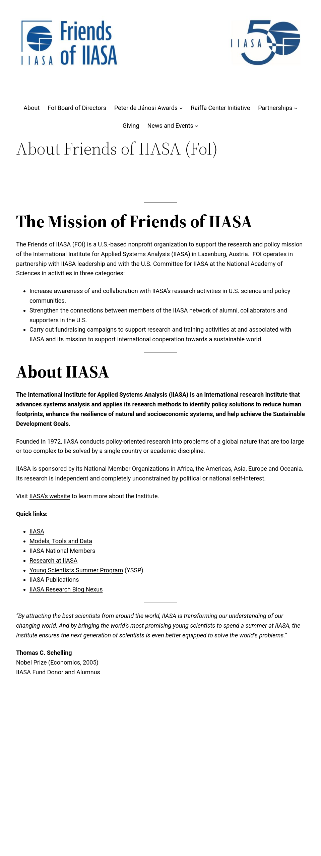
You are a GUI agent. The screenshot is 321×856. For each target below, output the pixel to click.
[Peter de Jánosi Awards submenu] (181, 108)
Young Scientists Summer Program (76, 570)
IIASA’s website (49, 496)
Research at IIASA (53, 560)
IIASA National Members (62, 550)
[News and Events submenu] (196, 126)
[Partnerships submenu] (296, 108)
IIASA (36, 531)
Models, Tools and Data (60, 541)
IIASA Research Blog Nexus (66, 589)
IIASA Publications (54, 579)
